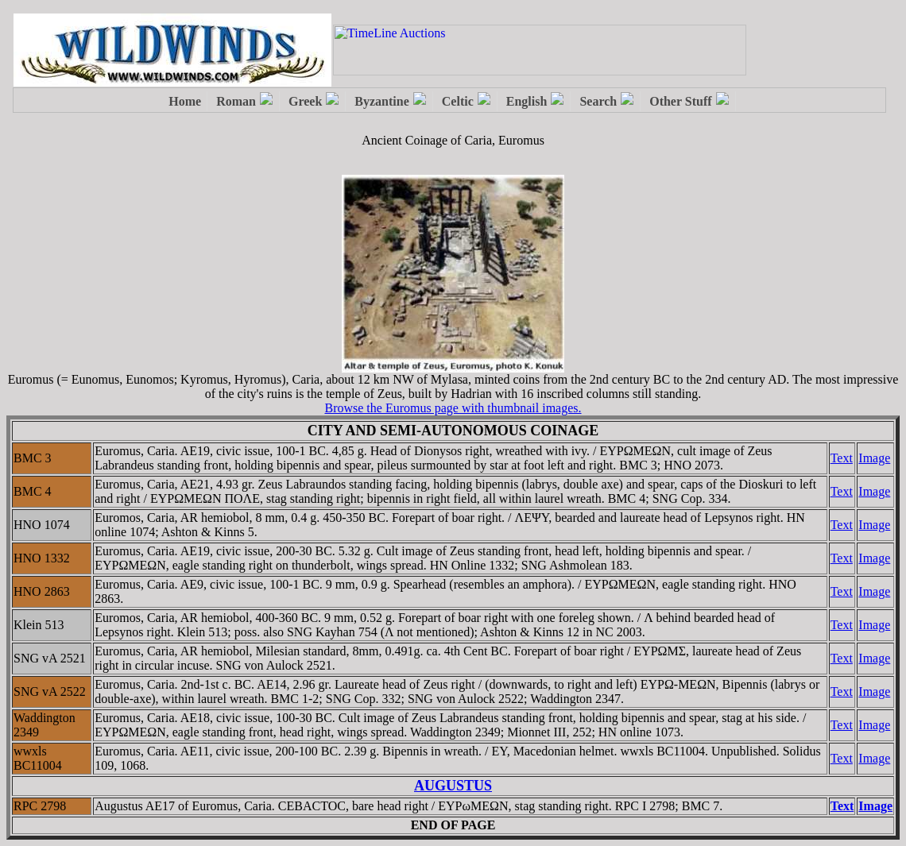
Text (841, 458)
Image (874, 458)
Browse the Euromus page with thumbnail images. (452, 408)
